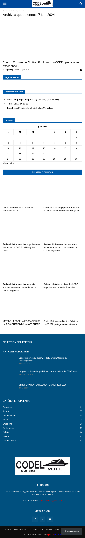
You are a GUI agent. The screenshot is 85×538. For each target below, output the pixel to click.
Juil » (12, 163)
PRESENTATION (20, 529)
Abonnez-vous (72, 531)
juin (19, 10)
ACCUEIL (8, 529)
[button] (4, 4)
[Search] (81, 4)
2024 (13, 10)
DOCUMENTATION (36, 529)
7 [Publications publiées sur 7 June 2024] (54, 143)
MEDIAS (49, 529)
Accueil (5, 10)
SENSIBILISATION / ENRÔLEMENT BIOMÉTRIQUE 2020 (42, 385)
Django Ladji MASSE (11, 70)
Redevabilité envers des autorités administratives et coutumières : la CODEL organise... (60, 247)
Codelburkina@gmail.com (50, 500)
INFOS (57, 529)
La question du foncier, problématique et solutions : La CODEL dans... (49, 371)
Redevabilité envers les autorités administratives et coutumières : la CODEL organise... (19, 287)
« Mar (5, 163)
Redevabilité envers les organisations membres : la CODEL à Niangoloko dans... (21, 247)
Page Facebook (11, 77)
